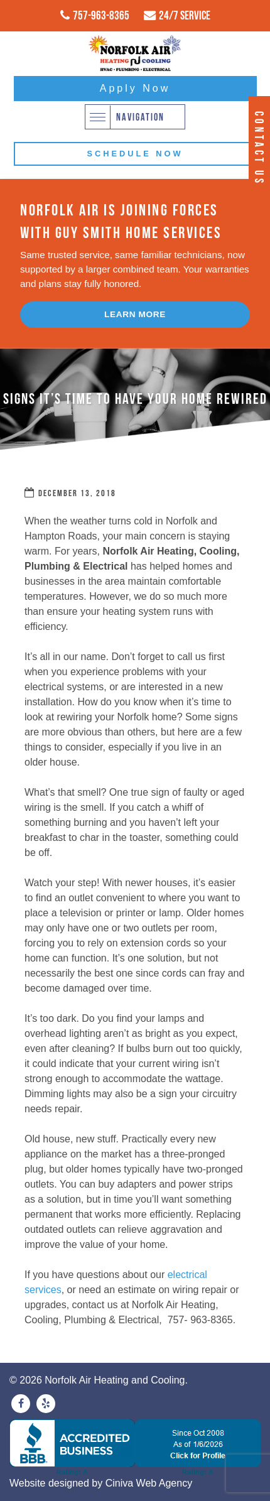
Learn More (135, 314)
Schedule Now (135, 153)
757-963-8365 (101, 15)
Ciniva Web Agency (148, 1483)
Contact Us (259, 148)
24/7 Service (184, 15)
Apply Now (135, 88)
